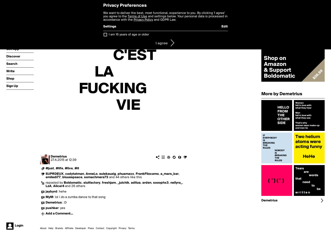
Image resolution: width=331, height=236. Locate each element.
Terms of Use (137, 16)
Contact (100, 228)
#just (50, 168)
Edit (224, 26)
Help (50, 228)
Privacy (122, 228)
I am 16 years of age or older (129, 34)
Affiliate (69, 228)
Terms (131, 228)
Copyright (111, 228)
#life (59, 168)
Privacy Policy (143, 20)
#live (69, 168)
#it (77, 168)
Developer (80, 228)
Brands (59, 228)
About (43, 228)
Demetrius (59, 156)
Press (91, 228)
